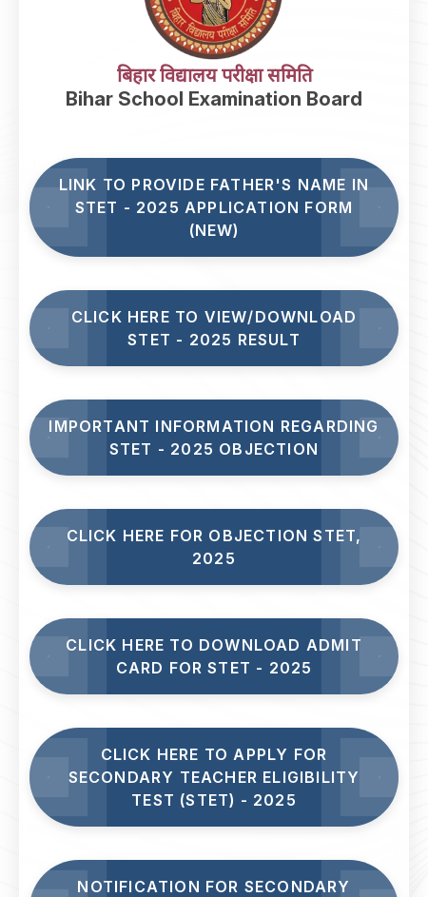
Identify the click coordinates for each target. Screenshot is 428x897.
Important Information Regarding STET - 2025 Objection (214, 437)
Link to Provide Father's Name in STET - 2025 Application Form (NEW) (214, 207)
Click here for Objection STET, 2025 (214, 547)
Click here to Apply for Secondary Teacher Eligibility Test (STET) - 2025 (214, 777)
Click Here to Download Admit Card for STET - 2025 (214, 656)
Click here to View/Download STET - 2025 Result (214, 328)
